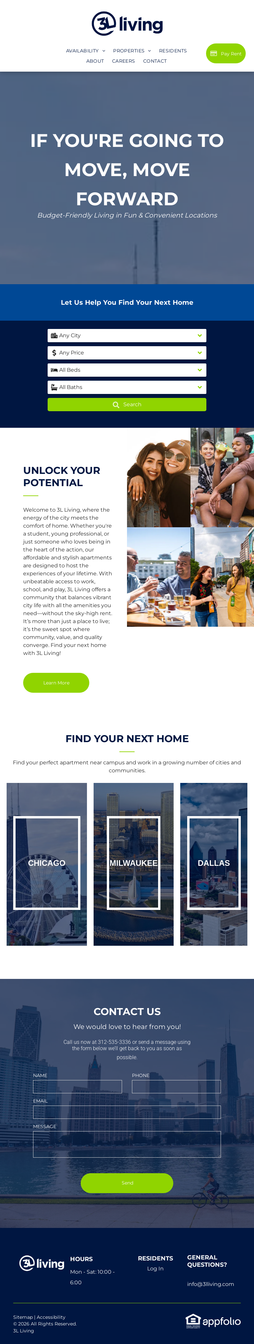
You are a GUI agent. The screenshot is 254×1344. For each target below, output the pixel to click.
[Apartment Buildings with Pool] (222, 577)
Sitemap (23, 1317)
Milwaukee (133, 863)
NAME (40, 1075)
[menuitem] (85, 51)
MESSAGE (44, 1126)
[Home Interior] (158, 477)
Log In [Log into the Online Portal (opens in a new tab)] (155, 1268)
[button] (127, 335)
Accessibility (51, 1317)
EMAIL (40, 1101)
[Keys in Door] (158, 577)
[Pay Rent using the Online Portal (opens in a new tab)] (226, 53)
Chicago (46, 863)
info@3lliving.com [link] (210, 1284)
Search (127, 404)
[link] (193, 1317)
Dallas (214, 863)
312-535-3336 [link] (114, 1042)
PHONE (140, 1075)
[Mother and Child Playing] (222, 477)
